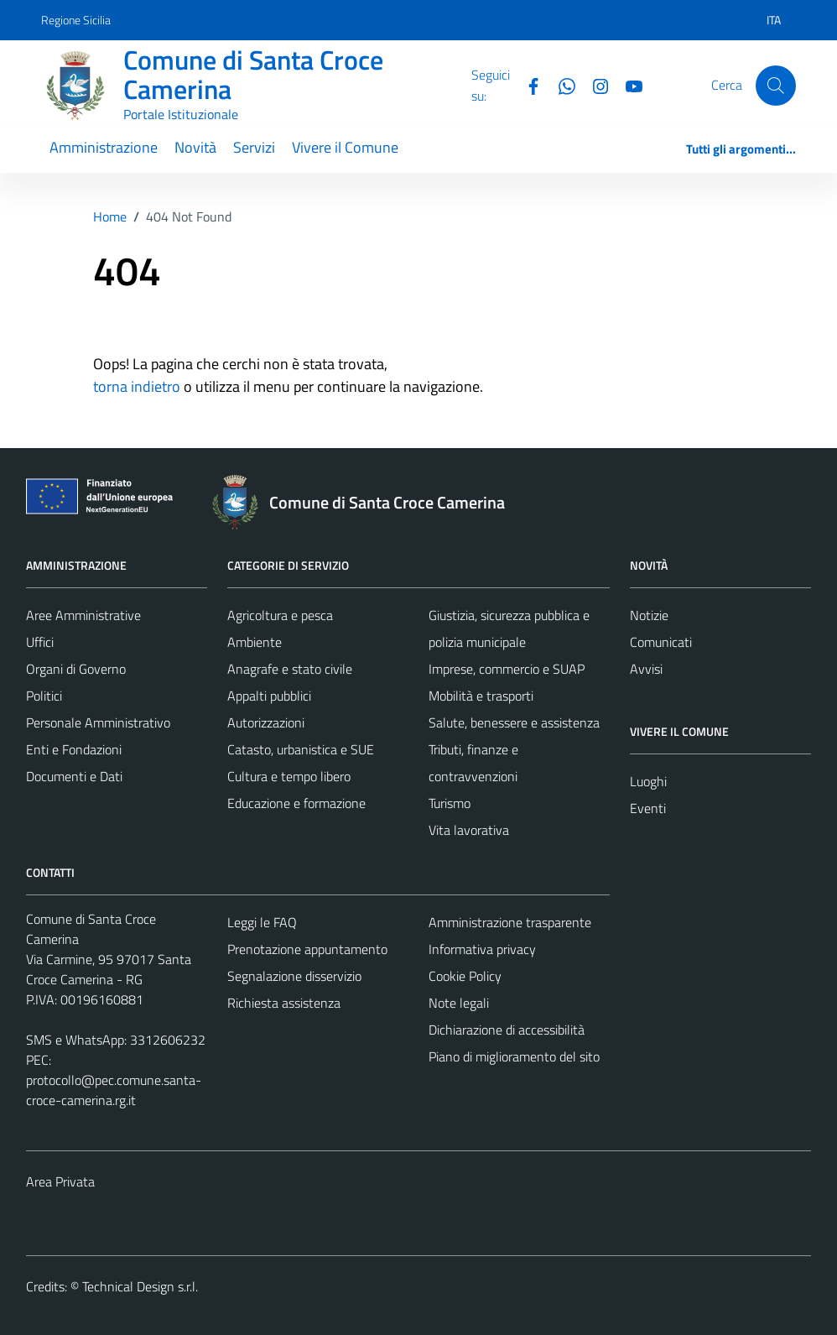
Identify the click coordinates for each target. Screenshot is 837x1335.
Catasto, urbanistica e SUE (300, 749)
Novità (195, 147)
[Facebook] (526, 85)
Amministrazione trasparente (510, 922)
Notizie (649, 615)
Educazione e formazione (296, 803)
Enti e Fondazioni (74, 749)
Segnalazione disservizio (294, 976)
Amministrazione (103, 147)
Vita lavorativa (469, 830)
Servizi (254, 147)
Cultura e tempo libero (289, 776)
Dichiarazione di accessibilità (507, 1030)
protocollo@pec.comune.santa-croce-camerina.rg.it (113, 1090)
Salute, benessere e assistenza (514, 722)
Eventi (648, 808)
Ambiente (254, 642)
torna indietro (136, 386)
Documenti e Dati (74, 776)
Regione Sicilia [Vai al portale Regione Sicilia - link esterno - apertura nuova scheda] (76, 20)
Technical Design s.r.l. (140, 1286)
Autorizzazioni (265, 722)
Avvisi (646, 669)
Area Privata (60, 1181)
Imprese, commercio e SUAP (507, 669)
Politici (44, 696)
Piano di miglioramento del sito (514, 1056)
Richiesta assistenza (284, 1003)
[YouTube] (627, 85)
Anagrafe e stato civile (289, 669)
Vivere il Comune (345, 147)
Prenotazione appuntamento (307, 949)
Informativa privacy (482, 949)
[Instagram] (594, 85)
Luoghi (648, 781)
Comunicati (661, 642)
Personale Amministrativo (98, 722)
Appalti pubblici (269, 696)
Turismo (449, 803)
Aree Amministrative (83, 615)
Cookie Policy (465, 976)
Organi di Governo (76, 669)
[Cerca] (776, 85)
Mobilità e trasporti (481, 696)
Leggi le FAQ (262, 922)
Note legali (459, 1003)
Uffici (40, 642)
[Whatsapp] (560, 85)
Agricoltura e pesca (280, 615)
